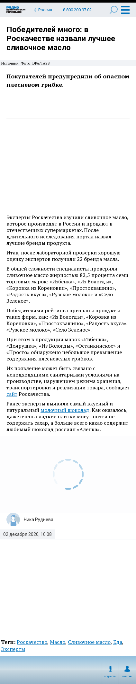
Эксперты (13, 649)
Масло (57, 641)
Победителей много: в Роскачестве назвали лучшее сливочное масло (60, 38)
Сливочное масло (89, 641)
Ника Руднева (38, 519)
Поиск (114, 10)
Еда (117, 641)
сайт (11, 393)
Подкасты (110, 676)
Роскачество (32, 641)
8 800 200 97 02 (77, 9)
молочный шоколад (65, 409)
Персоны (127, 676)
